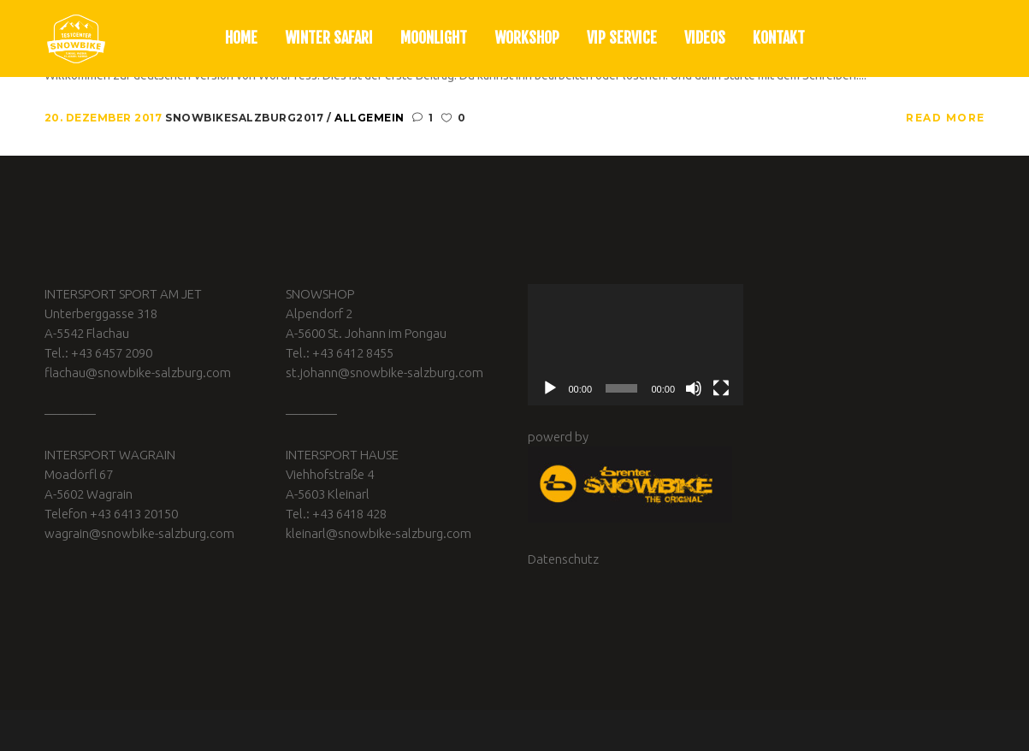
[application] (636, 344)
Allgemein (369, 117)
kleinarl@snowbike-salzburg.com (378, 533)
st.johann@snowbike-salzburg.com (384, 372)
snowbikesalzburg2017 (246, 117)
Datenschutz (563, 559)
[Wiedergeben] (550, 388)
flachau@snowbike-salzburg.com (137, 372)
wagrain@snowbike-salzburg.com (139, 533)
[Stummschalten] (693, 388)
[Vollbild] (721, 388)
